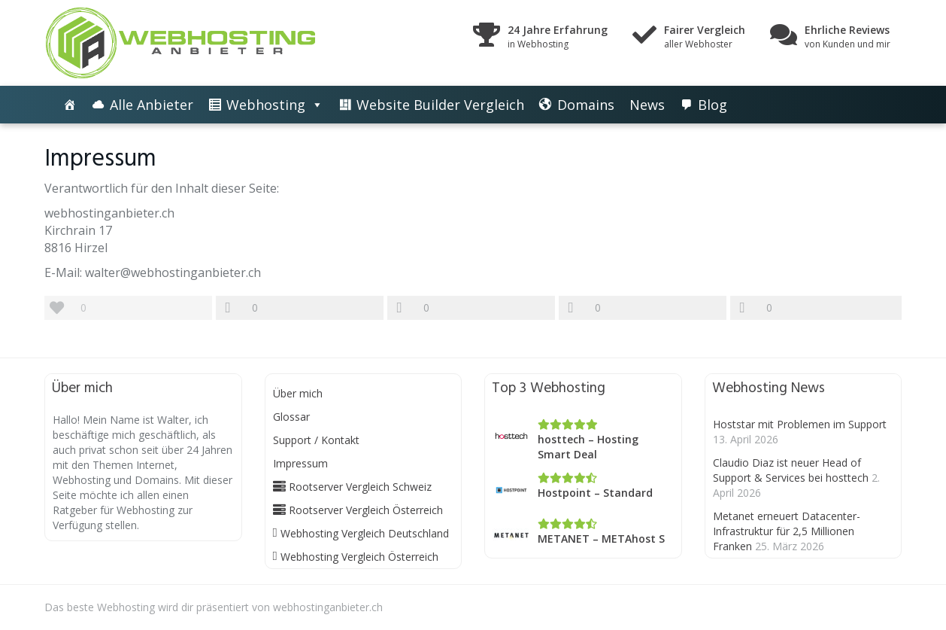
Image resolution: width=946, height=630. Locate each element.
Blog (712, 105)
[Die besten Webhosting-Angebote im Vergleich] (70, 104)
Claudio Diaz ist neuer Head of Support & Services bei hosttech (791, 470)
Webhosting (265, 105)
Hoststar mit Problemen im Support (800, 424)
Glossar (291, 416)
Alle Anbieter (151, 105)
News (647, 105)
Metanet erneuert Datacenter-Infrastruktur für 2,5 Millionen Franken (786, 531)
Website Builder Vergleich (440, 105)
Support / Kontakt (316, 440)
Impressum (300, 463)
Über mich (298, 393)
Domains (585, 105)
